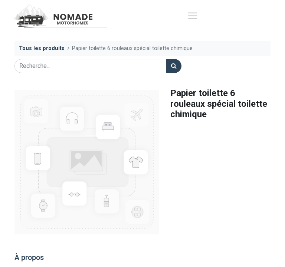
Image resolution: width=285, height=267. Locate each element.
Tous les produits (42, 48)
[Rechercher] (173, 66)
